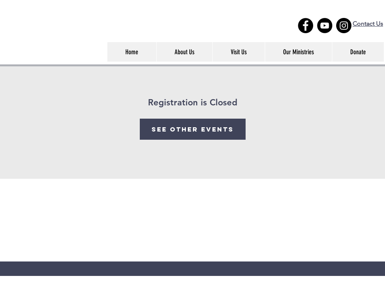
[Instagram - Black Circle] (343, 25)
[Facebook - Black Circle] (305, 25)
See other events (193, 129)
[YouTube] (324, 25)
